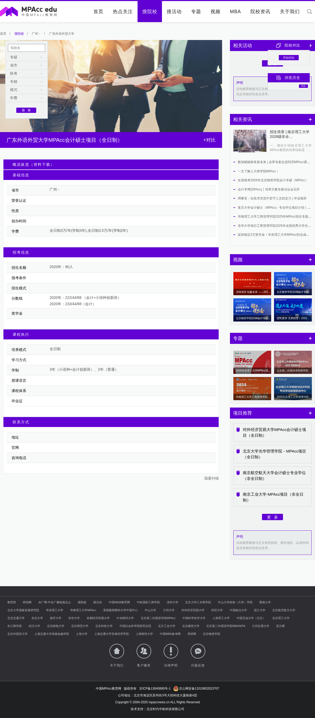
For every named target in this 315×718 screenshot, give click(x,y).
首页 (98, 11)
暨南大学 (265, 602)
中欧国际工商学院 (148, 602)
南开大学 (55, 618)
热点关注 (123, 11)
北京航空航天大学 (283, 610)
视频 (215, 11)
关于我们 (290, 11)
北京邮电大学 (55, 625)
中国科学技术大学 (194, 618)
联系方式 (21, 422)
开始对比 (289, 57)
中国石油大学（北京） (251, 618)
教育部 (11, 602)
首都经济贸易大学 (98, 618)
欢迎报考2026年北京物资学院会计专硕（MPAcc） (273, 180)
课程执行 (21, 334)
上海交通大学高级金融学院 (51, 633)
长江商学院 (14, 625)
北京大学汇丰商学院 (198, 602)
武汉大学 (34, 625)
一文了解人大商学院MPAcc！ (258, 171)
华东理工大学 (54, 610)
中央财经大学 (125, 618)
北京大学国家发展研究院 (23, 610)
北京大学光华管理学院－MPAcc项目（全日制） (274, 454)
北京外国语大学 (17, 633)
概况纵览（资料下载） (34, 164)
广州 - (36, 34)
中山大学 (150, 610)
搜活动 (174, 11)
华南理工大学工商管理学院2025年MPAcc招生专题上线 (276, 216)
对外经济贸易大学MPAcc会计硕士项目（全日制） (274, 432)
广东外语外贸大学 (61, 34)
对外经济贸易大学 (192, 610)
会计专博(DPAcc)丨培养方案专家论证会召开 (269, 189)
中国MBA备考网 (170, 633)
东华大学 (74, 618)
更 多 (272, 517)
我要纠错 (211, 478)
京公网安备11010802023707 (196, 688)
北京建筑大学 (191, 625)
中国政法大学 (238, 610)
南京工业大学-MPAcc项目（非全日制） (273, 497)
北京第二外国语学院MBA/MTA (225, 625)
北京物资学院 (211, 633)
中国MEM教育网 (119, 602)
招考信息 (21, 252)
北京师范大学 (79, 625)
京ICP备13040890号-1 (155, 688)
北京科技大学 (104, 625)
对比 (303, 86)
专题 (196, 11)
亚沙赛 (280, 625)
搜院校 (149, 11)
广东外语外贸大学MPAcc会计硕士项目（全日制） (65, 140)
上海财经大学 (144, 633)
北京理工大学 (281, 618)
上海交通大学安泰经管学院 (111, 633)
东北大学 (37, 618)
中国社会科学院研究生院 (135, 625)
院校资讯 (260, 11)
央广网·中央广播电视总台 (54, 602)
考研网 (191, 633)
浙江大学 (259, 610)
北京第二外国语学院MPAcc (158, 618)
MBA (235, 11)
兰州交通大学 (260, 625)
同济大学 (217, 610)
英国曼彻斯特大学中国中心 (120, 610)
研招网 (27, 602)
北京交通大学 (16, 618)
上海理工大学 (221, 618)
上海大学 (81, 633)
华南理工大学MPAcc (83, 610)
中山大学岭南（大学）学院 (235, 602)
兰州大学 (169, 610)
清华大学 (172, 602)
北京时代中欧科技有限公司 (165, 709)
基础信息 (21, 175)
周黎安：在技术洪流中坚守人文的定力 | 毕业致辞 (272, 198)
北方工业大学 (166, 625)
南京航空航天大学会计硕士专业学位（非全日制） (274, 475)
